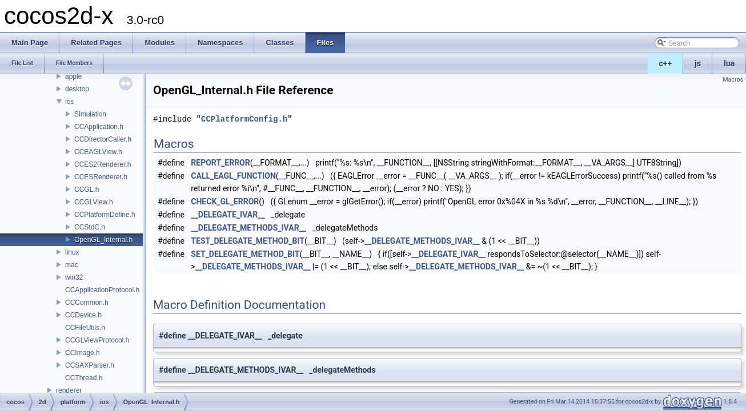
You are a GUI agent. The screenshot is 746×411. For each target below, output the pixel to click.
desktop (77, 89)
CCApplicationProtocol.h (102, 290)
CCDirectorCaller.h (102, 139)
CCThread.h (83, 378)
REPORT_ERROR (220, 162)
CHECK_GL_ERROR (225, 201)
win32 (74, 277)
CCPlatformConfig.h (244, 119)
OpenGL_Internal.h (103, 240)
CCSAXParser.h (89, 365)
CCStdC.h (89, 227)
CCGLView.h (93, 202)
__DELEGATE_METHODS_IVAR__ (248, 227)
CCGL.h (86, 190)
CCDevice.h (83, 315)
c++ (665, 63)
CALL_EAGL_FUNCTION (233, 175)
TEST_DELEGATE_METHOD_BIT (247, 240)
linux (72, 252)
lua (729, 63)
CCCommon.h (87, 303)
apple (73, 76)
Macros (733, 79)
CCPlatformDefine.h (104, 215)
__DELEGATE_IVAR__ (227, 214)
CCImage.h (82, 353)
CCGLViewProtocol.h (97, 340)
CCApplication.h (98, 127)
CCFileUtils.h (85, 328)
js (698, 63)
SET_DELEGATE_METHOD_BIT (245, 254)
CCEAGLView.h (98, 152)
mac (71, 265)
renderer (69, 390)
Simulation (90, 114)
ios (69, 102)
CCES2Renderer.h (102, 164)
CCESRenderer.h (100, 177)
